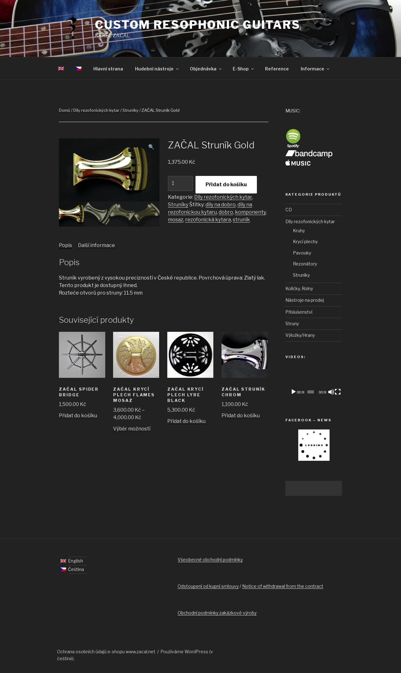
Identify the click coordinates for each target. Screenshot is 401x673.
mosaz (175, 220)
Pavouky (302, 252)
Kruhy (299, 230)
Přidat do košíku (226, 185)
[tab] (65, 245)
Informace (315, 68)
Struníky (130, 110)
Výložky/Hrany (300, 335)
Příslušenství (298, 312)
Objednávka (206, 68)
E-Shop (244, 68)
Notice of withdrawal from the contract (282, 586)
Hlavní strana (108, 68)
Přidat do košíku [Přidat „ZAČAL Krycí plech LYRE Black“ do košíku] (186, 421)
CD (288, 209)
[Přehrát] (293, 392)
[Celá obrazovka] (338, 392)
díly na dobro (221, 205)
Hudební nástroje (157, 68)
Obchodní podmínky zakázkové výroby (217, 612)
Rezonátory (305, 263)
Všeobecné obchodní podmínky (210, 559)
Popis (65, 245)
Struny (292, 323)
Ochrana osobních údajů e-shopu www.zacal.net (106, 651)
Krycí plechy (305, 241)
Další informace (96, 245)
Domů (64, 110)
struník (241, 220)
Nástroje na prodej (304, 300)
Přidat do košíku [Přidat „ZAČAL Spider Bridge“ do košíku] (78, 416)
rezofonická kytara (208, 220)
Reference (277, 68)
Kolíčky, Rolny (299, 288)
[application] (313, 382)
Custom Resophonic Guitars (197, 25)
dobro (226, 212)
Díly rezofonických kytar (96, 110)
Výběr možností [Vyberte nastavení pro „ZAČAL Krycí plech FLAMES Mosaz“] (131, 429)
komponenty (250, 212)
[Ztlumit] (331, 392)
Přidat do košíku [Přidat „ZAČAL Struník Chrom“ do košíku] (240, 416)
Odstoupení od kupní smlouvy (208, 586)
